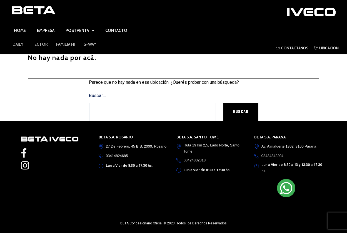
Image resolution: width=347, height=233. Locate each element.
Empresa (45, 30)
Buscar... (97, 95)
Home (20, 30)
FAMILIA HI (65, 44)
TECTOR (40, 44)
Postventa (80, 30)
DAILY (18, 44)
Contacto (116, 30)
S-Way (90, 44)
